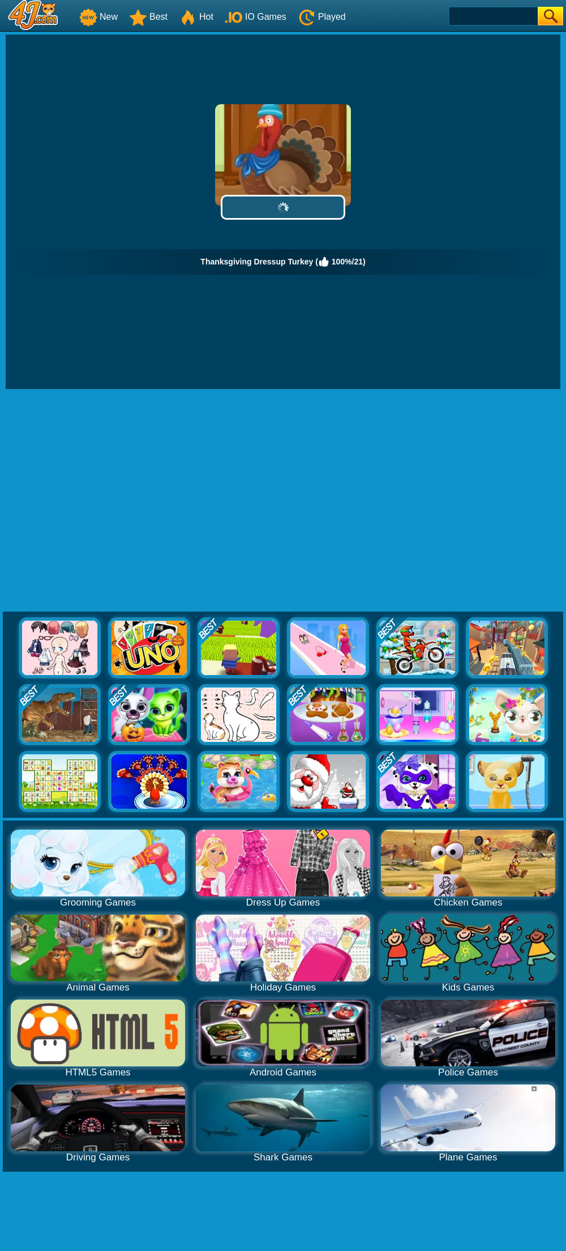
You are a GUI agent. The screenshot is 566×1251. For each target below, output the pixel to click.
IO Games (255, 17)
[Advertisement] (106, 501)
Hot (196, 17)
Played (322, 17)
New (98, 17)
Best (148, 17)
